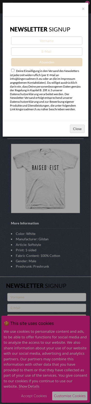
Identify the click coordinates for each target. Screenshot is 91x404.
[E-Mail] (46, 51)
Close (77, 129)
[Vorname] (46, 41)
